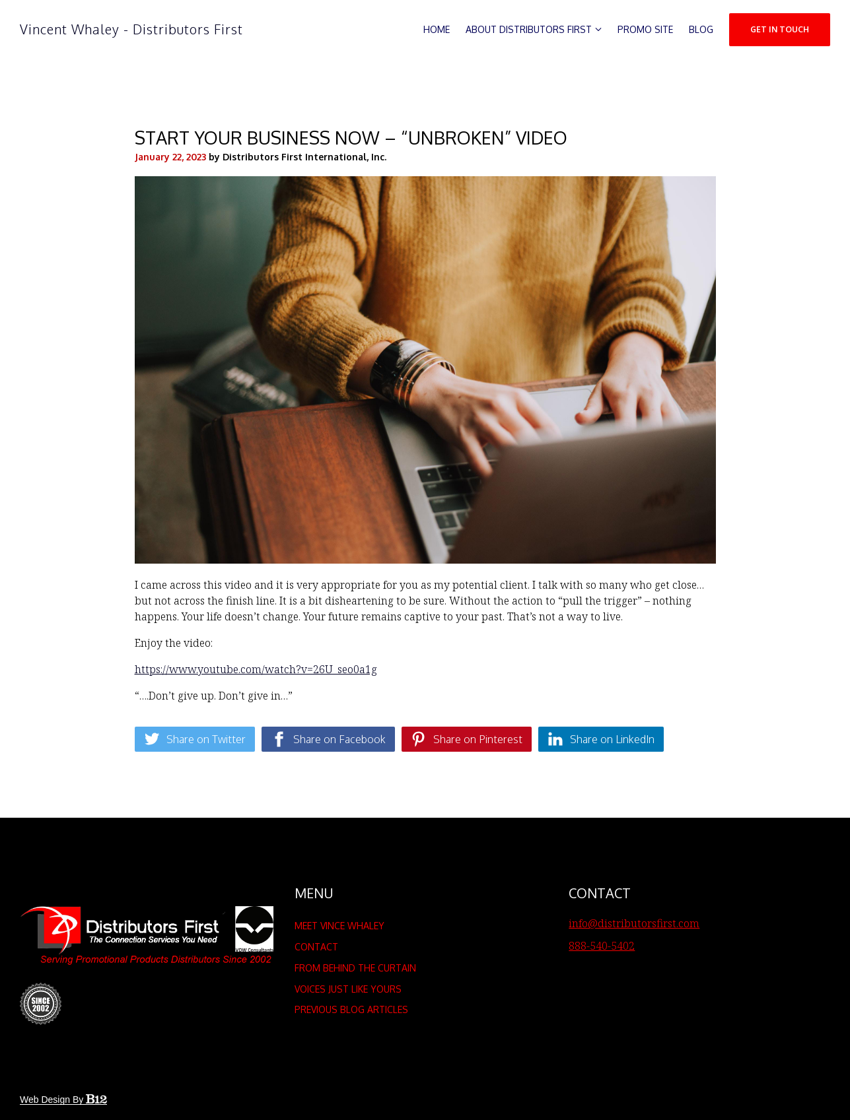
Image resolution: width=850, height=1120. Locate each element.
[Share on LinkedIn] (601, 739)
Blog (701, 29)
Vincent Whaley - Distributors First (131, 29)
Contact (316, 946)
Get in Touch (779, 29)
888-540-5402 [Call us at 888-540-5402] (602, 946)
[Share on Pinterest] (467, 739)
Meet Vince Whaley (339, 925)
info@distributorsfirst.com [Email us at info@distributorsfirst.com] (634, 923)
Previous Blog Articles (351, 1009)
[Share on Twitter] (195, 739)
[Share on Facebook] (328, 739)
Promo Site (645, 29)
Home (436, 29)
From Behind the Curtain (355, 967)
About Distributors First (529, 29)
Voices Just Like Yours (348, 989)
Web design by (63, 1099)
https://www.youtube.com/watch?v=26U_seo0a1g (256, 669)
